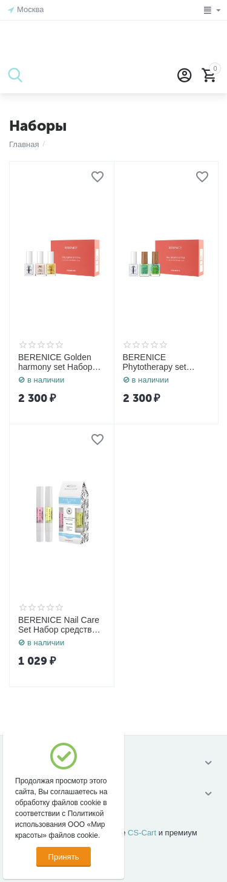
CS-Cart (142, 832)
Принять (63, 856)
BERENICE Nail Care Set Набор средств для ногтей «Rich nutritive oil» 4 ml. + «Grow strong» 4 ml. (58, 625)
